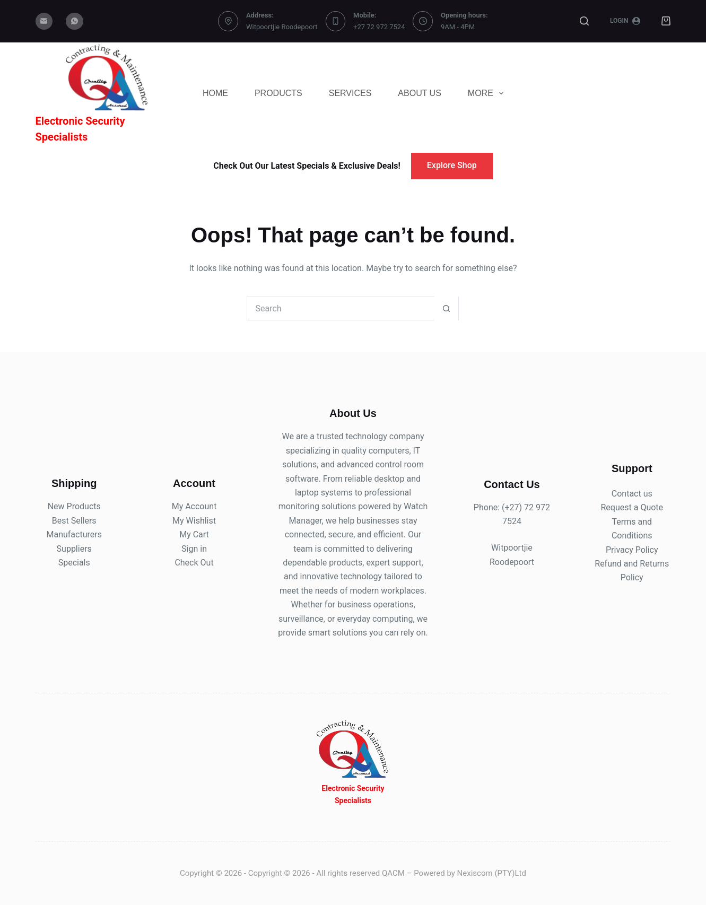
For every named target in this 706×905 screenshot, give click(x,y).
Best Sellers (74, 521)
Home (215, 93)
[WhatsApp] (74, 21)
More (488, 93)
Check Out (194, 563)
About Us (419, 93)
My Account (194, 506)
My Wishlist (194, 521)
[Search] (584, 20)
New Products (74, 506)
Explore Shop (452, 165)
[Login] (625, 21)
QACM (393, 873)
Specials (74, 563)
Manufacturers (73, 534)
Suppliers (74, 549)
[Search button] (446, 308)
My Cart (194, 534)
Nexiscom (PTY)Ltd (491, 873)
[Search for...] (340, 308)
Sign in (194, 549)
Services (350, 93)
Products (278, 93)
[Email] (44, 21)
